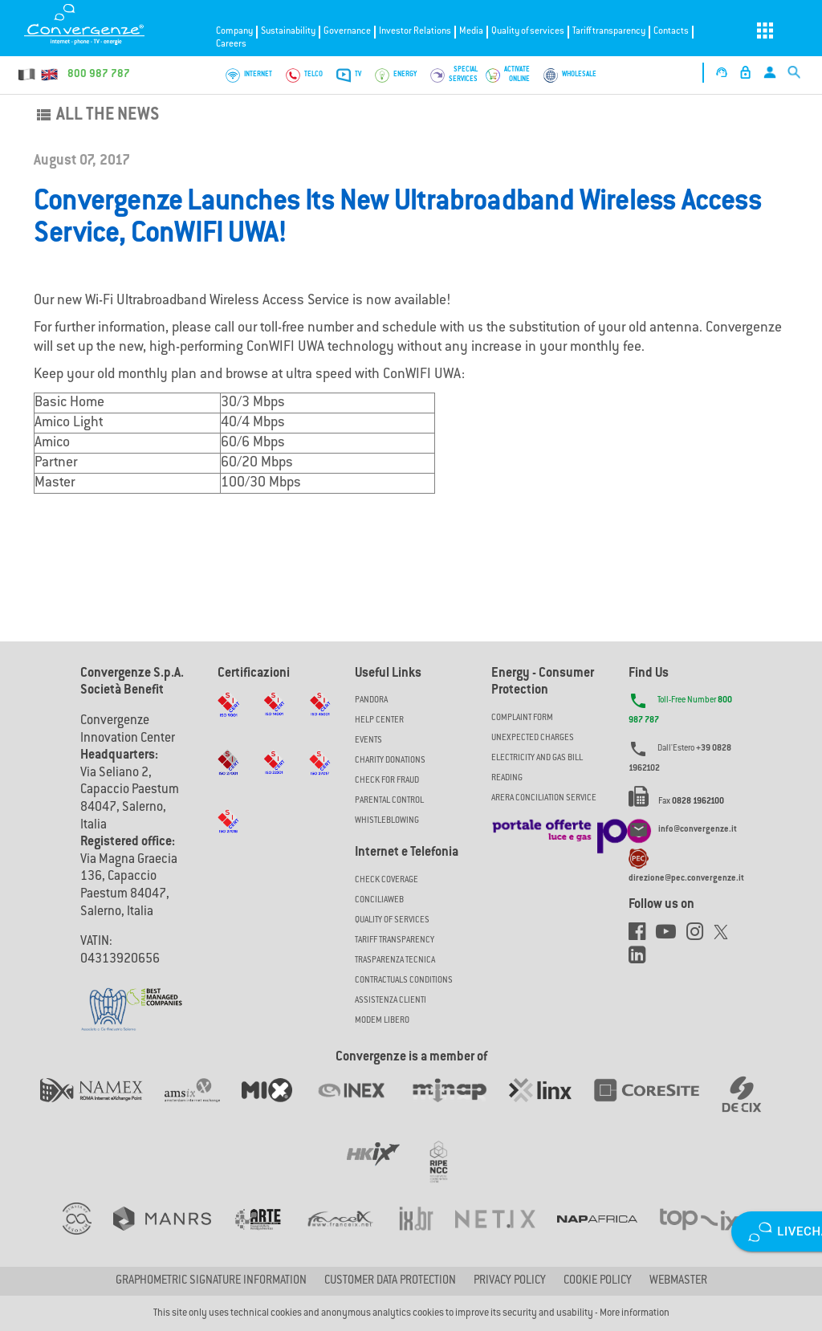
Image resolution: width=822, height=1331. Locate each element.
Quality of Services (392, 920)
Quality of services (527, 31)
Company (234, 31)
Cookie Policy (598, 1281)
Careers (231, 44)
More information (634, 1313)
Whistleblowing (387, 820)
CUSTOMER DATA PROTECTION (390, 1281)
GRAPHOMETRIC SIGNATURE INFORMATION (211, 1281)
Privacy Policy (510, 1281)
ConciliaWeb (379, 900)
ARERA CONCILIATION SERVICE (543, 798)
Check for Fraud (387, 780)
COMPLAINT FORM (522, 718)
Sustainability (288, 31)
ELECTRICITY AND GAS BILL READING (537, 768)
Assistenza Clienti (390, 1000)
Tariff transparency (608, 31)
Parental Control (389, 800)
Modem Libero (382, 1020)
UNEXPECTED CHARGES (532, 738)
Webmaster (678, 1281)
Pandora (371, 700)
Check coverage (386, 880)
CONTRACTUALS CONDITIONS (404, 980)
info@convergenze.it (697, 830)
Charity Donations (390, 760)
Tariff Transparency (394, 940)
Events (368, 740)
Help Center (379, 720)
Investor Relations (415, 31)
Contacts (671, 31)
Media (471, 31)
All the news (96, 116)
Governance (347, 31)
